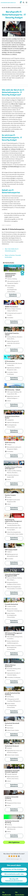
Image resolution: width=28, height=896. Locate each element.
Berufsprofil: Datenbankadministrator (14, 880)
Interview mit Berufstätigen (14, 869)
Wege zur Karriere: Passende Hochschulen (13, 256)
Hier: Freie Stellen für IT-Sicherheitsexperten (12, 250)
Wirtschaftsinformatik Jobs (14, 874)
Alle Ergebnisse (14, 842)
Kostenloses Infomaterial (13, 295)
